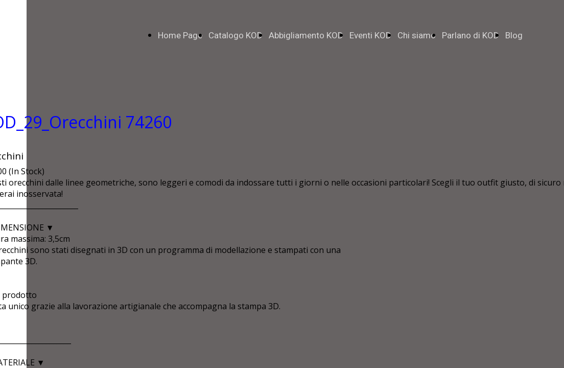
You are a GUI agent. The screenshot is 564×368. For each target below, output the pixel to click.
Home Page (180, 35)
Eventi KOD (370, 35)
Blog (514, 35)
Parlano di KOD (470, 35)
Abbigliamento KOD (306, 35)
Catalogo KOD (235, 35)
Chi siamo (416, 35)
